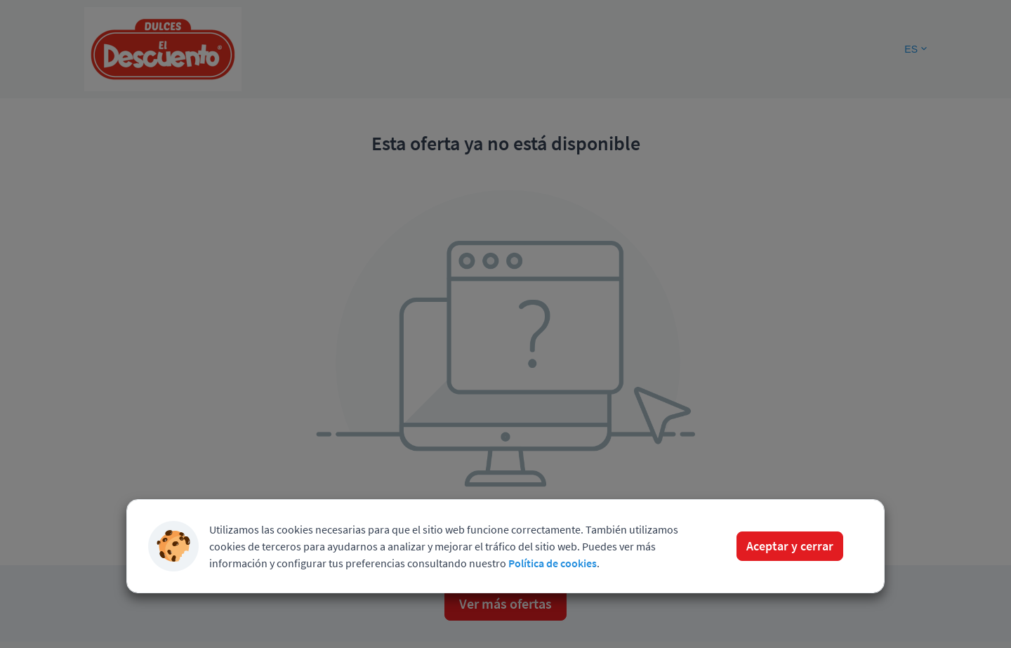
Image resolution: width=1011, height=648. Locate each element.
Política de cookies (552, 563)
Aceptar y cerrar (789, 546)
